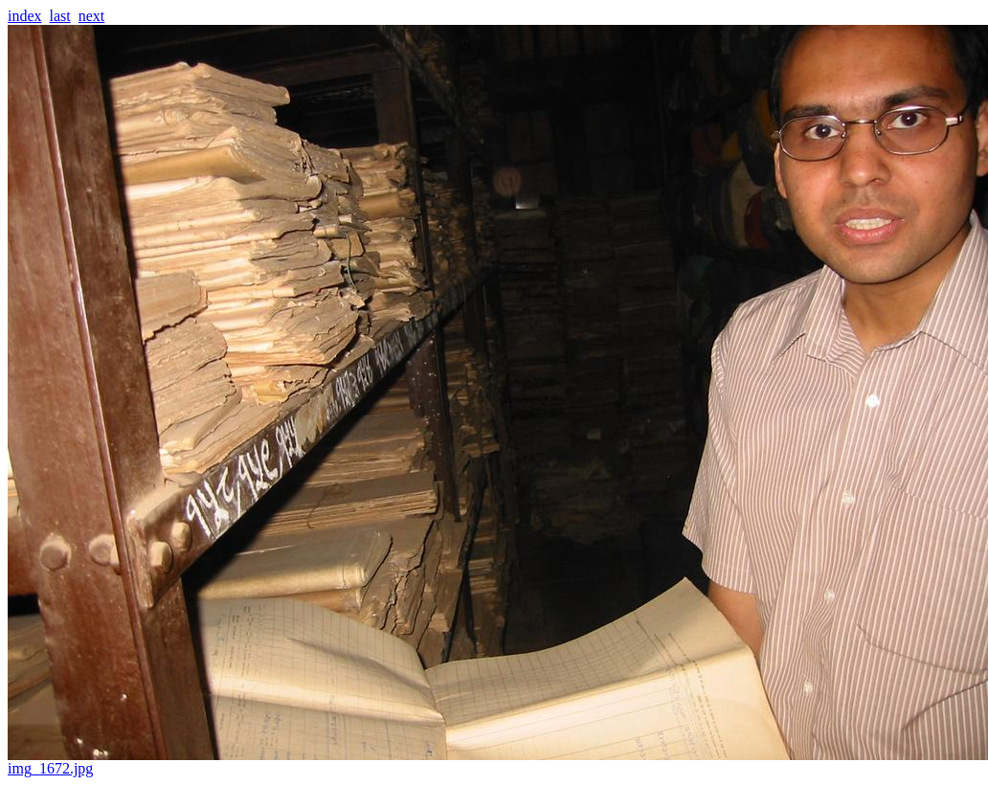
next (92, 16)
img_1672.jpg (498, 761)
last (60, 16)
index (25, 16)
